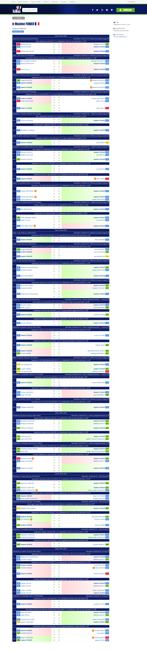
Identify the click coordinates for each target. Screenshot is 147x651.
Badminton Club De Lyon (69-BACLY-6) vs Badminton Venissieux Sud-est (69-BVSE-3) (61, 163)
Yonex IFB (46, 2)
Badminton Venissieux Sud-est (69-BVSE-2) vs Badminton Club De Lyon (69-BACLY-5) (61, 479)
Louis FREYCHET (99, 565)
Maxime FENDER (99, 47)
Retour (19, 18)
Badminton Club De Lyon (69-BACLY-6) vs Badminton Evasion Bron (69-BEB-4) (61, 175)
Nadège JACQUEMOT (98, 353)
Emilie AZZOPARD (27, 461)
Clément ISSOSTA (26, 152)
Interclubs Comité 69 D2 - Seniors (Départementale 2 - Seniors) (87, 299)
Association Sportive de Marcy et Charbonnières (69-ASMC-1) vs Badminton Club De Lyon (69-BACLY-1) (61, 58)
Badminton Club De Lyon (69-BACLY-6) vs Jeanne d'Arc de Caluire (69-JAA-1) (61, 377)
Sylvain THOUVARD (27, 622)
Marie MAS (24, 451)
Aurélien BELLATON (27, 51)
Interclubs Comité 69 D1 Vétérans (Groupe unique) (91, 39)
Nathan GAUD (100, 345)
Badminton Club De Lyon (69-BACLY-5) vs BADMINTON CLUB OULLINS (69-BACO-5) (61, 512)
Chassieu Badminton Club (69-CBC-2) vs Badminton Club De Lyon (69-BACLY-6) (61, 205)
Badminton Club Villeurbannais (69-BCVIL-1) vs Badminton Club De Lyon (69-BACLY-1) (60, 186)
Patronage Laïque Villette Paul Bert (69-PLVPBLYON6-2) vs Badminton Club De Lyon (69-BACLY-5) (60, 504)
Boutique (63, 2)
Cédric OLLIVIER (26, 590)
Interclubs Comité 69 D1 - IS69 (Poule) (95, 476)
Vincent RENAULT (26, 323)
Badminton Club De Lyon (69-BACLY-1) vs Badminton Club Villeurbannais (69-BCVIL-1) (60, 246)
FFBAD (13, 2)
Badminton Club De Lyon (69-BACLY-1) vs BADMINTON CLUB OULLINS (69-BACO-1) (61, 235)
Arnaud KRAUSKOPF (27, 63)
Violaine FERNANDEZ (28, 490)
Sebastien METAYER (98, 517)
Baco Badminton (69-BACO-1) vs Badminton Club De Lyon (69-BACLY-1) (61, 41)
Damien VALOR (26, 458)
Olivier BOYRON (26, 612)
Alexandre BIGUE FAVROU (96, 351)
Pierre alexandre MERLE (29, 218)
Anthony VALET (26, 436)
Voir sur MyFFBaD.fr (120, 37)
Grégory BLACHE (99, 44)
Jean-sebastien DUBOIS (28, 61)
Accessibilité (131, 2)
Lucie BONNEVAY (99, 307)
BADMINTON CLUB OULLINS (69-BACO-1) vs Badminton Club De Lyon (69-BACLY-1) (61, 402)
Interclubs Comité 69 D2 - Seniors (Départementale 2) (90, 415)
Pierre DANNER (100, 240)
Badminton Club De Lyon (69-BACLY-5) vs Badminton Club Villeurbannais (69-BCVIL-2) (60, 493)
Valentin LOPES (100, 640)
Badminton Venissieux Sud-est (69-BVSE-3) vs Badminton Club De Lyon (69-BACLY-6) (61, 388)
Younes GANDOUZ (27, 392)
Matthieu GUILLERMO (28, 508)
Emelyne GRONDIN (27, 423)
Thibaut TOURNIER (27, 428)
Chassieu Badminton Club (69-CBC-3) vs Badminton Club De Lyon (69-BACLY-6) (61, 446)
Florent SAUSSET (99, 574)
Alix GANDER (25, 519)
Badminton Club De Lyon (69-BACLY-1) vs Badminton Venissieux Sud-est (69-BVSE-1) (61, 77)
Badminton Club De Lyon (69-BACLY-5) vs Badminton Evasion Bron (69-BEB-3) (61, 540)
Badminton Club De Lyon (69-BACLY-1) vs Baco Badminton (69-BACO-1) (61, 138)
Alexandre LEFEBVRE (28, 130)
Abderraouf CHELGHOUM (29, 267)
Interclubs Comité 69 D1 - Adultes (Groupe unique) (91, 114)
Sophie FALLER (26, 586)
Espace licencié (35, 2)
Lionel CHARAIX (26, 369)
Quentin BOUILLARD (28, 619)
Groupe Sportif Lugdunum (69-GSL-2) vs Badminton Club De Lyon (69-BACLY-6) (61, 125)
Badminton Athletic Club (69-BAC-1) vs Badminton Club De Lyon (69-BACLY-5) (61, 532)
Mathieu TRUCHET (99, 288)
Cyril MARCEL (100, 169)
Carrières (72, 2)
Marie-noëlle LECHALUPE (96, 490)
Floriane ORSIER (99, 519)
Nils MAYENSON (26, 209)
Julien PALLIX (25, 69)
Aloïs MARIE (101, 179)
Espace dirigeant (23, 2)
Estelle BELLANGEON (28, 537)
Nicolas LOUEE (26, 305)
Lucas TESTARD (99, 335)
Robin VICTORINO (99, 496)
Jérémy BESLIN (26, 44)
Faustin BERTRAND (27, 191)
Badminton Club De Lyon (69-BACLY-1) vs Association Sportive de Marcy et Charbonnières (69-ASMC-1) (61, 94)
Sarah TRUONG (26, 395)
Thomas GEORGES (27, 120)
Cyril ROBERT (100, 143)
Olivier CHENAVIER (99, 590)
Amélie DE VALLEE (27, 155)
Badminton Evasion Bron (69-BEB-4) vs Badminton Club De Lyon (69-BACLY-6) (61, 319)
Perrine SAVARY (26, 353)
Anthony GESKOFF (99, 371)
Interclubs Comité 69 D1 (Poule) (97, 551)
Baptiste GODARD (27, 468)
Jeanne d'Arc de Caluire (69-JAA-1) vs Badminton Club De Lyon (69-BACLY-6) (61, 213)
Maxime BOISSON (99, 80)
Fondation (55, 2)
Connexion (126, 10)
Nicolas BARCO (100, 630)
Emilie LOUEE (25, 307)
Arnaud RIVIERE (26, 47)
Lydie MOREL (25, 615)
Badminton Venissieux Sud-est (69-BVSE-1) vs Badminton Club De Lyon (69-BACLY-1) (61, 263)
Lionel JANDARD (26, 199)
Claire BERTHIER (26, 439)
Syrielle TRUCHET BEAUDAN (95, 439)
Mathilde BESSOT (99, 423)
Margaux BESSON (99, 498)
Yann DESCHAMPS (27, 276)
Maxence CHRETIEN (27, 483)
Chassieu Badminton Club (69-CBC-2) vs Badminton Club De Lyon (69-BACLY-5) (61, 579)
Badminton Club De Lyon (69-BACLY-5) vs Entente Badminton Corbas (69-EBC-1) (61, 626)
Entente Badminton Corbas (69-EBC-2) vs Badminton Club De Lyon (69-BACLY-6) (61, 454)
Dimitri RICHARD (99, 315)
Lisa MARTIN (100, 155)
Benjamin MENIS (99, 83)
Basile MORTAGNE (27, 101)
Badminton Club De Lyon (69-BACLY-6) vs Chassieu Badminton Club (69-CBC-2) (61, 341)
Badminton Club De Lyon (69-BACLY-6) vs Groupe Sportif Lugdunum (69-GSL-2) (61, 310)
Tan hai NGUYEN (99, 252)
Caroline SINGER (26, 559)
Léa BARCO (101, 633)
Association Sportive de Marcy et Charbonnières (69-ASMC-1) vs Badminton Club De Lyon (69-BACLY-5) (61, 610)
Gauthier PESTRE (99, 604)
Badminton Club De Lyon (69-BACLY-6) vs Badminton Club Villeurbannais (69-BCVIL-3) (60, 330)
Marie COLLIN (25, 220)
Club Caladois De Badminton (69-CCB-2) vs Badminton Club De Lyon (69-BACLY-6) (61, 149)
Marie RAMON (100, 568)
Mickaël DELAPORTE (98, 61)
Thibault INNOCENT (27, 407)
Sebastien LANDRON (28, 535)
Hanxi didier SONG (27, 226)
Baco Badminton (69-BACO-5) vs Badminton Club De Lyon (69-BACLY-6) (61, 116)
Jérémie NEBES (100, 525)
